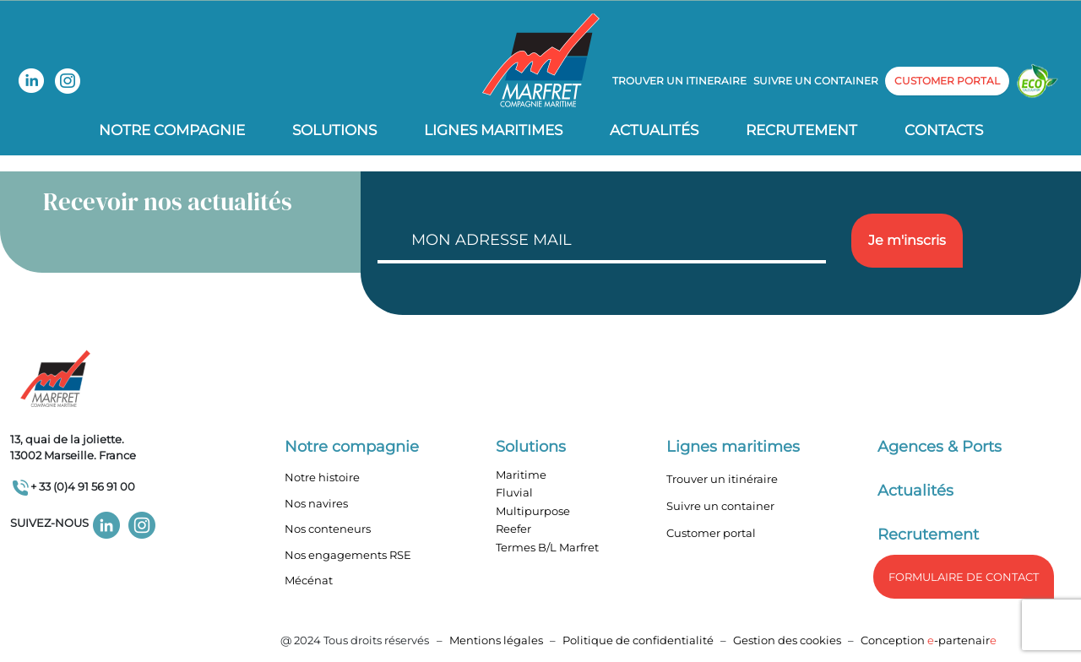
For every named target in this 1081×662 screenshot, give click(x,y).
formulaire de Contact (963, 576)
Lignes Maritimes (493, 130)
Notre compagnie (172, 130)
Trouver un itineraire (679, 80)
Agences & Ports (939, 446)
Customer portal (711, 533)
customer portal (947, 80)
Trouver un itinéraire (722, 479)
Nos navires (316, 503)
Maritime (521, 474)
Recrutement (801, 130)
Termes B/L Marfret (547, 547)
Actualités (654, 130)
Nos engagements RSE (348, 555)
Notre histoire (322, 477)
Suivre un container (815, 80)
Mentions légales (496, 640)
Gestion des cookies (787, 640)
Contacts (943, 130)
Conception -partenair (929, 640)
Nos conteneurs (328, 528)
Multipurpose (533, 511)
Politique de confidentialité (639, 640)
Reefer (513, 528)
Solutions (334, 130)
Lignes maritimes (733, 446)
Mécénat (309, 580)
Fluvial (514, 492)
